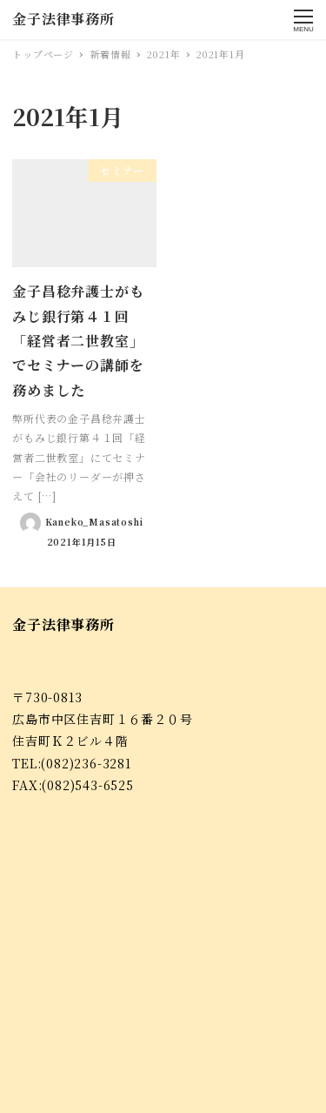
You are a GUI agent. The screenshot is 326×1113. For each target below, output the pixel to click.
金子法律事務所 (63, 19)
